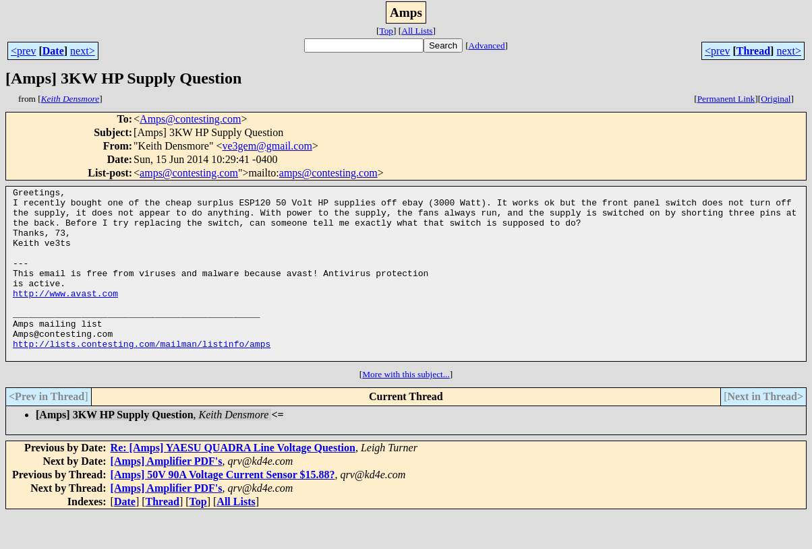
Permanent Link (726, 99)
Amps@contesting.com (190, 119)
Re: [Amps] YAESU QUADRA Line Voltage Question (233, 482)
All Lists (416, 31)
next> (82, 51)
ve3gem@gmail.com (267, 146)
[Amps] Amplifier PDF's (167, 495)
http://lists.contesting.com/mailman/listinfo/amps (141, 376)
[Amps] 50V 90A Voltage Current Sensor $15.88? (223, 509)
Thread (753, 51)
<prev (23, 51)
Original (775, 99)
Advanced (487, 45)
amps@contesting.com (189, 173)
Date (53, 51)
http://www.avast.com (65, 315)
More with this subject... (406, 408)
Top (386, 31)
